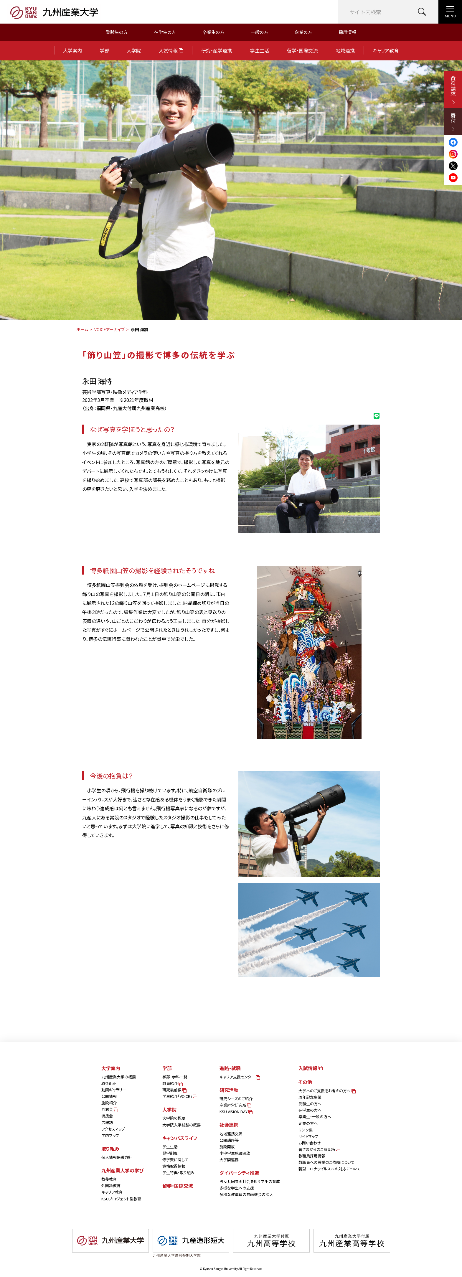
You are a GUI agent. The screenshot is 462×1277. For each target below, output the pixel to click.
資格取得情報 (173, 1166)
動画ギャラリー (113, 1090)
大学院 (134, 50)
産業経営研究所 (235, 1105)
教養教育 (109, 1179)
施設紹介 (109, 1103)
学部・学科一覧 (174, 1077)
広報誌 (107, 1122)
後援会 (107, 1115)
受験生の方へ (309, 1103)
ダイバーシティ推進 (239, 1172)
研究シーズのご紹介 (236, 1098)
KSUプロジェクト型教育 (121, 1199)
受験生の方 (117, 32)
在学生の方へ (309, 1110)
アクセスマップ (113, 1129)
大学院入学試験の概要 (181, 1125)
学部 (104, 50)
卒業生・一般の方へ (314, 1116)
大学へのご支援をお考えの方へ (326, 1090)
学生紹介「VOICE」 (179, 1096)
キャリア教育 (386, 50)
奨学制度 (170, 1153)
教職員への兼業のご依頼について (326, 1162)
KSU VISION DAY (236, 1111)
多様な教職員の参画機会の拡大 (246, 1194)
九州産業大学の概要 (118, 1077)
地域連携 (345, 50)
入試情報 (171, 50)
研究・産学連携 (216, 50)
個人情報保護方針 (116, 1157)
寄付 (453, 122)
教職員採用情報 (311, 1156)
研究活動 (229, 1089)
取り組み (108, 1083)
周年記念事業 (309, 1097)
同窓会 (109, 1109)
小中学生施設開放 (235, 1153)
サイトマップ (308, 1136)
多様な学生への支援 (237, 1188)
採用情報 (347, 32)
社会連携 (229, 1124)
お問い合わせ (309, 1143)
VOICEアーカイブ (109, 329)
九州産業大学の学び (122, 1170)
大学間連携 (229, 1159)
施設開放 (227, 1146)
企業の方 (303, 32)
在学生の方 (165, 32)
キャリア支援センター (239, 1077)
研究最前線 (174, 1090)
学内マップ (110, 1135)
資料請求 (453, 89)
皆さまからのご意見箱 (318, 1149)
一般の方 (259, 32)
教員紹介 (172, 1083)
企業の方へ (308, 1123)
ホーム (82, 329)
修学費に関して (175, 1159)
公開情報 (109, 1096)
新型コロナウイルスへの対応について (329, 1169)
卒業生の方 (213, 32)
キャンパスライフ (179, 1137)
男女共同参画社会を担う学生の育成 (250, 1181)
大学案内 (72, 50)
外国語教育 (111, 1185)
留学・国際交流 (302, 50)
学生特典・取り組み (178, 1172)
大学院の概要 (173, 1118)
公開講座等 (229, 1140)
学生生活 (259, 50)
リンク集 (305, 1130)
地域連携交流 (231, 1133)
